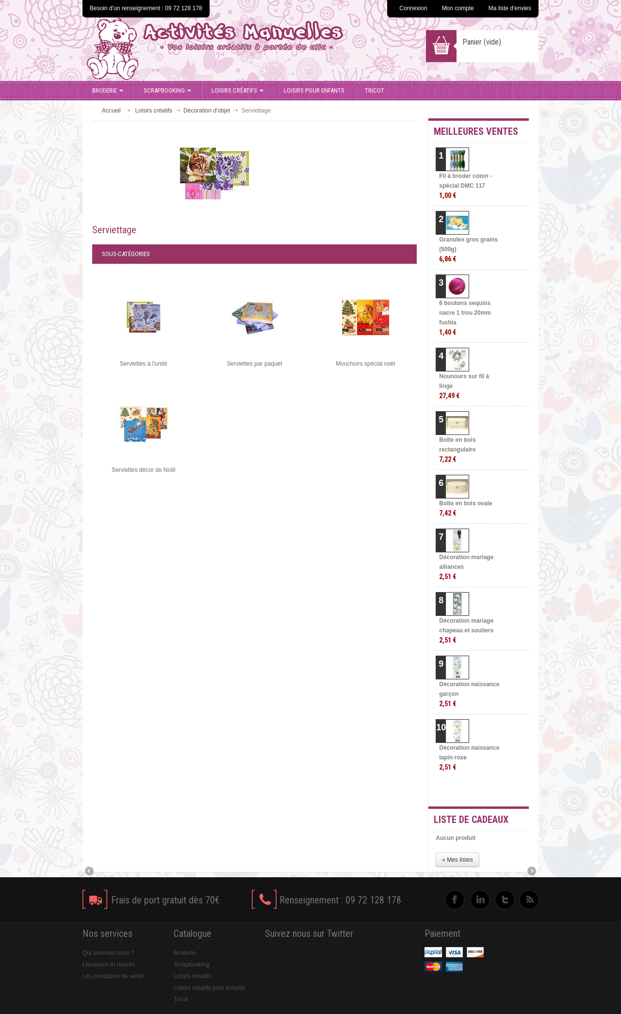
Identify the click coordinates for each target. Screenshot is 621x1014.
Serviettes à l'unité (143, 363)
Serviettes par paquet (254, 363)
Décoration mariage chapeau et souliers (466, 630)
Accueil (111, 110)
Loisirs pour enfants (314, 90)
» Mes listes (457, 859)
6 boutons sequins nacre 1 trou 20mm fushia (465, 318)
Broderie (107, 90)
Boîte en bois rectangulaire (457, 449)
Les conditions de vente (113, 976)
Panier (481, 42)
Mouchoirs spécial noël (365, 363)
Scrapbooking (167, 90)
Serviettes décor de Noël (143, 470)
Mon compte (458, 8)
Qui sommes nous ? (108, 953)
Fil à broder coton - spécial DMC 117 (465, 186)
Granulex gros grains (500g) (468, 249)
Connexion (413, 8)
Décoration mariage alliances (466, 567)
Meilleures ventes (476, 131)
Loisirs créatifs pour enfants (209, 987)
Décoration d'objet (206, 110)
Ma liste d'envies (510, 8)
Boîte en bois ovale (465, 508)
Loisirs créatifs (237, 90)
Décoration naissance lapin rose (469, 757)
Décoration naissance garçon (469, 694)
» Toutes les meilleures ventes (490, 790)
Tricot (374, 90)
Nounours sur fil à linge (464, 386)
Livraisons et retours (108, 964)
